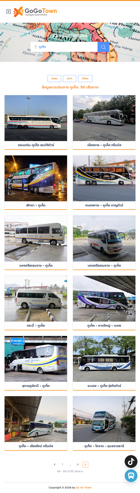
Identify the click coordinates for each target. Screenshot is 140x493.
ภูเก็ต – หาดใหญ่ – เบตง (104, 325)
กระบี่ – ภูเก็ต (36, 325)
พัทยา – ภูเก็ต (35, 205)
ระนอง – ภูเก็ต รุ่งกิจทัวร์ (104, 385)
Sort (69, 78)
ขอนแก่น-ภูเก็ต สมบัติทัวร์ (36, 145)
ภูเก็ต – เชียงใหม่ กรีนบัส (36, 446)
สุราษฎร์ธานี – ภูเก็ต (36, 385)
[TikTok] (131, 461)
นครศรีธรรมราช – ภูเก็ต (35, 265)
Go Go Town (84, 488)
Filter (85, 78)
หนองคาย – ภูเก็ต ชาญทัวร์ (104, 205)
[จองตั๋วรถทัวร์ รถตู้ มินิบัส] (131, 475)
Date (54, 78)
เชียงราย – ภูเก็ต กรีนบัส (104, 145)
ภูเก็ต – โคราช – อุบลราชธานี (104, 446)
